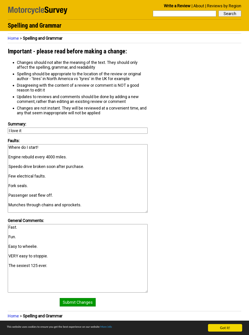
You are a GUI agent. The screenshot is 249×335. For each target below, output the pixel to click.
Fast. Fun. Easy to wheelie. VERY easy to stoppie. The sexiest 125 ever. (78, 258)
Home (13, 38)
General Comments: (26, 220)
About (198, 5)
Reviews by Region (224, 5)
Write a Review (177, 5)
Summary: (17, 124)
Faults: (14, 140)
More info (140, 328)
